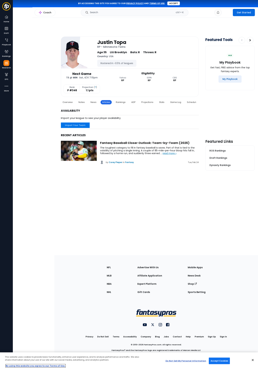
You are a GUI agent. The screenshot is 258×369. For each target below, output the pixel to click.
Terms (116, 336)
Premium (199, 336)
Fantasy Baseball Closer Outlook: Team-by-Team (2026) (145, 143)
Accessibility (130, 336)
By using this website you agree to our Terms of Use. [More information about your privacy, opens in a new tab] (35, 365)
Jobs (166, 336)
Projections (147, 102)
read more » (169, 153)
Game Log (175, 102)
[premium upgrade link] (227, 12)
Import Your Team (75, 125)
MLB (109, 275)
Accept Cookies (219, 360)
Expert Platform (146, 284)
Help (188, 336)
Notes (81, 102)
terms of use (157, 3)
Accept (173, 3)
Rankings (121, 102)
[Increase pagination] (250, 40)
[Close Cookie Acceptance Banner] (252, 360)
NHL (109, 292)
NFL (109, 267)
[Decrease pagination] (242, 40)
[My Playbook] (230, 79)
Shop (192, 284)
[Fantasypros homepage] (6, 8)
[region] (129, 360)
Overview (68, 102)
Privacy (89, 336)
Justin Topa (111, 42)
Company (146, 336)
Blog (157, 336)
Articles (106, 102)
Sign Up (212, 336)
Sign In (223, 336)
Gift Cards (143, 292)
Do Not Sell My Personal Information (186, 360)
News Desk (194, 275)
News (93, 102)
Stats (161, 102)
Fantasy (129, 162)
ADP (133, 102)
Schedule (192, 102)
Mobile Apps (195, 267)
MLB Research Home (29, 14)
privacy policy (135, 3)
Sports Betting (197, 292)
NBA (109, 284)
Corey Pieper (115, 162)
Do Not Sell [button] (103, 336)
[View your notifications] (218, 12)
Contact (177, 336)
